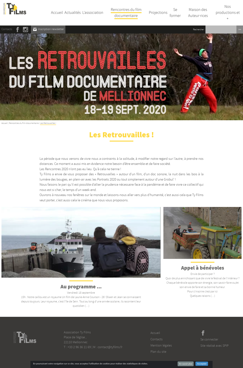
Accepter (202, 363)
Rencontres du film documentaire (126, 12)
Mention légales (161, 345)
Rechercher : (199, 29)
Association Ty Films (77, 332)
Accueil (57, 12)
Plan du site (158, 352)
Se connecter (209, 339)
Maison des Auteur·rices (198, 12)
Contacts (6, 29)
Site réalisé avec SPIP (214, 346)
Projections (158, 12)
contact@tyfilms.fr (110, 347)
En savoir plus (185, 363)
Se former (175, 12)
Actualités (72, 12)
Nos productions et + (228, 12)
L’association (92, 12)
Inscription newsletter (48, 29)
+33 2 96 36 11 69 (79, 347)
